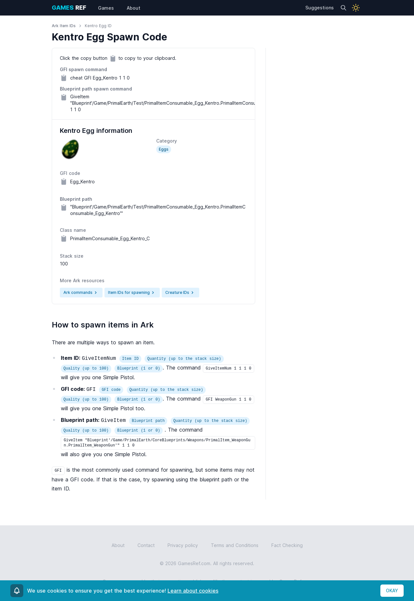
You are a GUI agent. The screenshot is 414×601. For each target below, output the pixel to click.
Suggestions (319, 7)
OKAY (392, 590)
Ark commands (81, 292)
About (118, 545)
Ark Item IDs (64, 25)
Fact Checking (287, 545)
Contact (146, 545)
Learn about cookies (193, 590)
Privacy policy (183, 545)
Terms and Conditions (234, 545)
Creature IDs (180, 292)
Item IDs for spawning (132, 292)
